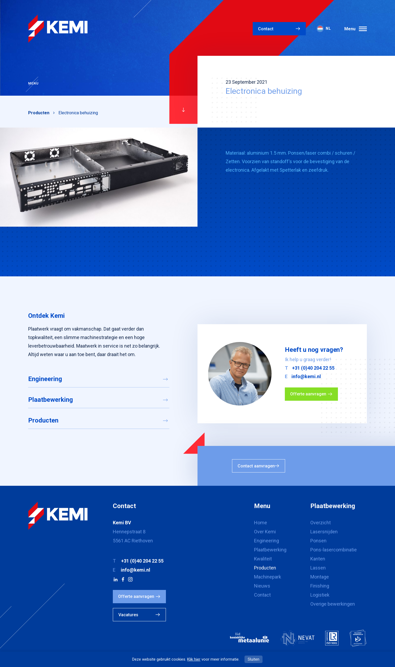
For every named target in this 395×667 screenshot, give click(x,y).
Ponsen (318, 540)
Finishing (319, 586)
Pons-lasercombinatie (333, 549)
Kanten (317, 559)
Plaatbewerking (50, 399)
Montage (319, 577)
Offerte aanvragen (308, 393)
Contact (265, 28)
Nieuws (262, 586)
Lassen (318, 568)
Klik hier (193, 659)
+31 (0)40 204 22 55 (313, 368)
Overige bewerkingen (332, 604)
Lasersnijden (324, 531)
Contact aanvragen (256, 465)
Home (260, 522)
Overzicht (320, 522)
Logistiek (319, 595)
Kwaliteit (263, 559)
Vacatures (128, 614)
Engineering (45, 379)
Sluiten (253, 659)
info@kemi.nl (306, 376)
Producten (38, 112)
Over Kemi (265, 531)
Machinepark (267, 577)
